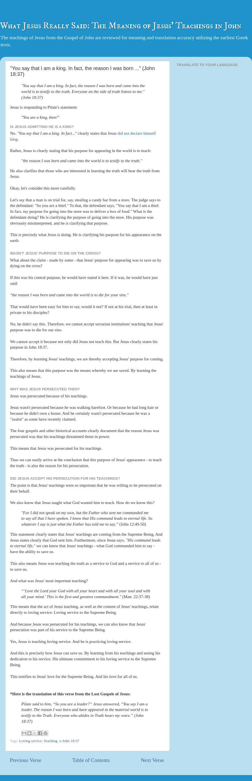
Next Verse (152, 760)
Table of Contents (91, 760)
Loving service (30, 741)
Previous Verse (25, 760)
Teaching (50, 741)
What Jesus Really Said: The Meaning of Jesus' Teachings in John (120, 25)
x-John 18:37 (69, 741)
